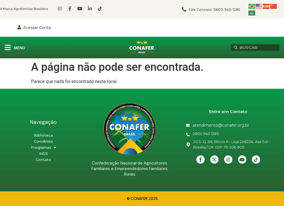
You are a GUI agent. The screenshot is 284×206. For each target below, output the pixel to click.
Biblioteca (43, 135)
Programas (43, 147)
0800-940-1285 (226, 9)
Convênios (43, 141)
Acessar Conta (37, 27)
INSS (43, 153)
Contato (43, 159)
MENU (19, 48)
